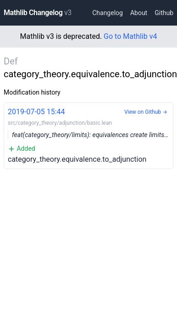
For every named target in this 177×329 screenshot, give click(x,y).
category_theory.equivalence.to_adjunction (90, 135)
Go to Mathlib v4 (130, 36)
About (138, 12)
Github (164, 12)
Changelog (107, 12)
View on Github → (145, 112)
